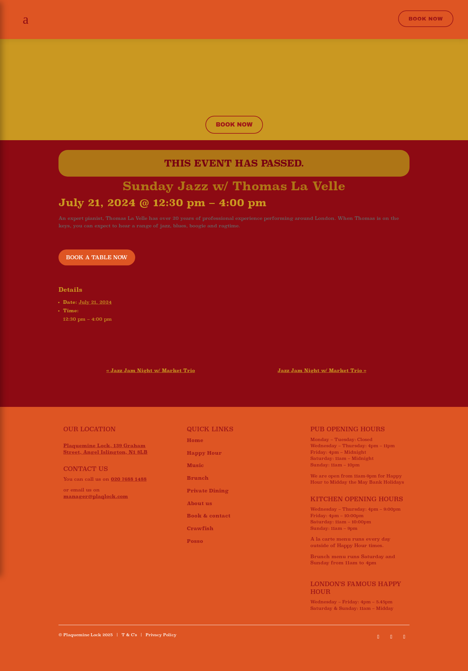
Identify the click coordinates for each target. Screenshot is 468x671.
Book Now (426, 18)
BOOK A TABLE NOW (96, 257)
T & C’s (129, 635)
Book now (234, 124)
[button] (24, 19)
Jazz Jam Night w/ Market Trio (150, 370)
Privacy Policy (161, 635)
